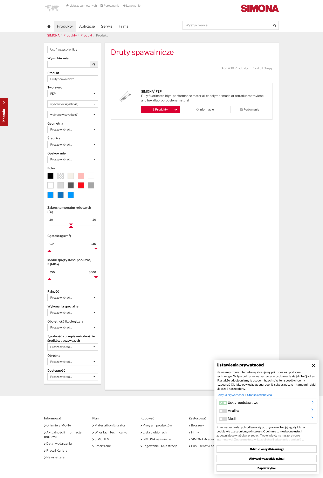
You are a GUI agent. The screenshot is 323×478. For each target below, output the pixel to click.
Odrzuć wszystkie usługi (267, 449)
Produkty (65, 26)
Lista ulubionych (153, 432)
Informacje (205, 109)
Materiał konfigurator (108, 425)
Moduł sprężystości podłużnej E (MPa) (69, 262)
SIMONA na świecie (155, 439)
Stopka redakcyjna (259, 395)
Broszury (196, 425)
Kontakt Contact (4, 112)
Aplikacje (87, 26)
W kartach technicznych (110, 432)
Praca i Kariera (55, 450)
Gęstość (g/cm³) (59, 236)
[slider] (71, 226)
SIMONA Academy (203, 439)
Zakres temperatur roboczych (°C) (69, 210)
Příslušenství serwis (204, 446)
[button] (52, 8)
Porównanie (110, 5)
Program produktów (156, 425)
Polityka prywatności (230, 395)
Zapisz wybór (266, 468)
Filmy (194, 432)
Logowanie (131, 5)
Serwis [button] (106, 26)
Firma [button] (124, 26)
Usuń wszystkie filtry (63, 49)
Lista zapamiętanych (81, 5)
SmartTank (101, 446)
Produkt (86, 35)
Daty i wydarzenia (58, 443)
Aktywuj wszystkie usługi (266, 458)
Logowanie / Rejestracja (158, 446)
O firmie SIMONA (57, 425)
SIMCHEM (101, 439)
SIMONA (53, 35)
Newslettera (54, 457)
